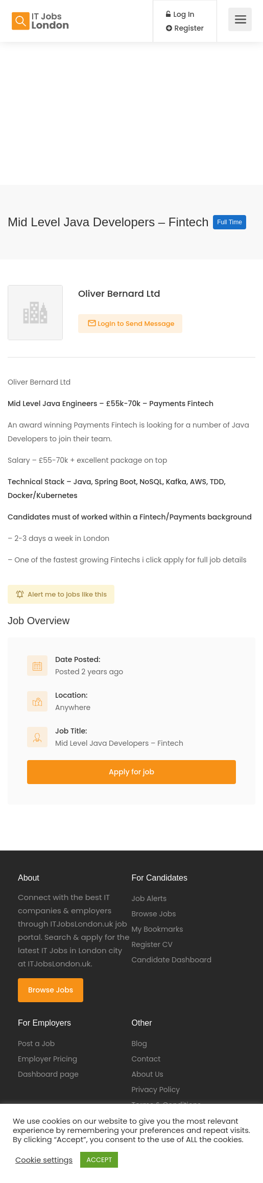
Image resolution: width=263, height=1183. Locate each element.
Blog (139, 1043)
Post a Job (36, 1043)
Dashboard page (48, 1074)
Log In (180, 14)
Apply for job (131, 772)
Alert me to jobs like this (67, 594)
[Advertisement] (131, 113)
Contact (146, 1059)
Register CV (152, 944)
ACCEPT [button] (99, 1160)
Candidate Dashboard (172, 960)
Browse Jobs (50, 990)
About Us (147, 1074)
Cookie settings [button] (44, 1160)
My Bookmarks (157, 929)
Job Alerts (149, 898)
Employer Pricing (47, 1059)
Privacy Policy (156, 1089)
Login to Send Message (135, 323)
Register (185, 28)
